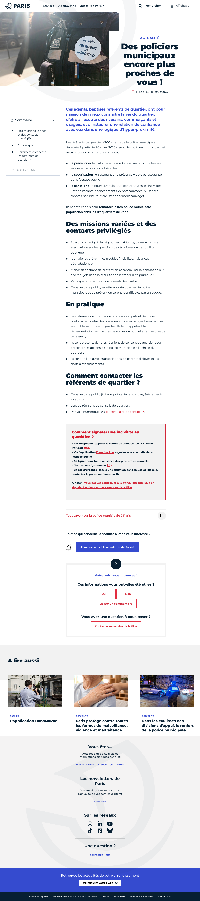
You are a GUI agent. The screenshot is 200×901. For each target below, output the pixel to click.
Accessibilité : (75, 896)
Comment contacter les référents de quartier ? (32, 155)
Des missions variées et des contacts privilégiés (32, 134)
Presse (105, 896)
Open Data (119, 896)
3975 (87, 447)
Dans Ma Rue (105, 452)
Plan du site (164, 896)
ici (108, 465)
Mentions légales (38, 896)
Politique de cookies (141, 896)
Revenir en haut (25, 169)
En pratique (25, 145)
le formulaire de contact (123, 412)
